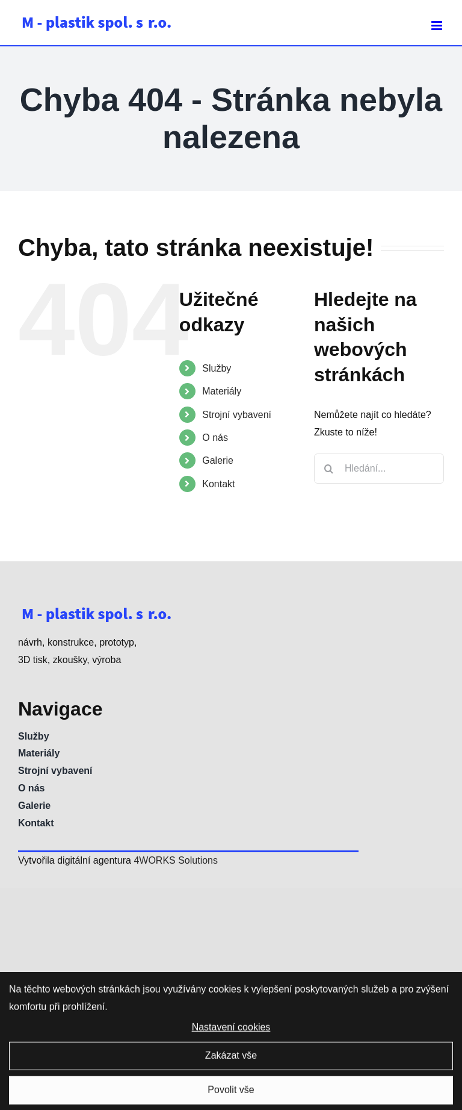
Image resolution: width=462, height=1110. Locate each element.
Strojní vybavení (236, 415)
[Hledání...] (379, 469)
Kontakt (218, 484)
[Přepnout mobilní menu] (437, 25)
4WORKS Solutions (176, 860)
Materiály (221, 391)
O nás (215, 437)
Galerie (217, 460)
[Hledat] (329, 469)
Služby (216, 368)
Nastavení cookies (231, 1031)
